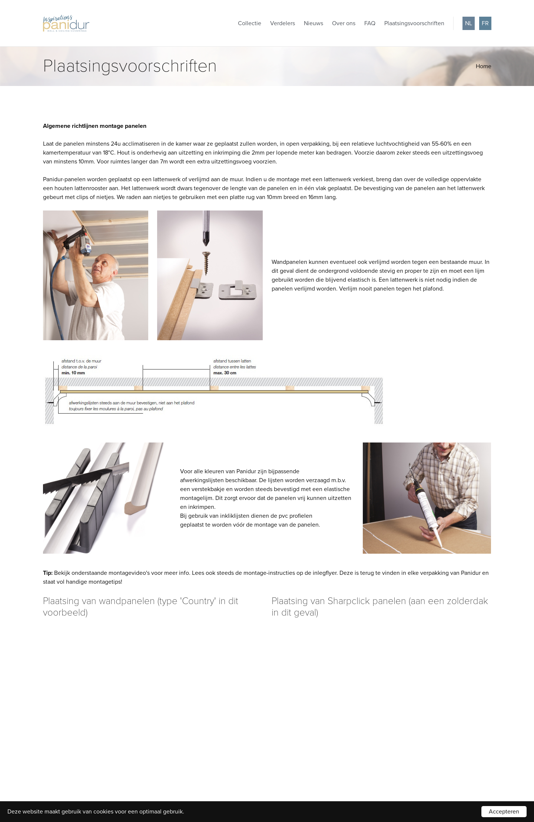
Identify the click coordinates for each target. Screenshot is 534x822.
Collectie (249, 23)
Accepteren (504, 811)
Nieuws (313, 23)
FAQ (369, 23)
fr (485, 23)
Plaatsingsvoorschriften (414, 23)
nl (468, 23)
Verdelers (282, 23)
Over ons (343, 23)
